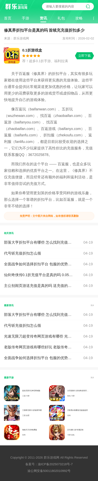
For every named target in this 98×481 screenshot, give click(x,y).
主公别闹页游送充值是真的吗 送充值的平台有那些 (39, 286)
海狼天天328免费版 (29, 430)
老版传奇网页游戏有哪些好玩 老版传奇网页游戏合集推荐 (39, 347)
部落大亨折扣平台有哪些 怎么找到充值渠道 (39, 242)
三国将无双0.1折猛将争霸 (32, 410)
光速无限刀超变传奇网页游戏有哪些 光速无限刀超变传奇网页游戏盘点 (39, 336)
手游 (25, 18)
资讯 (43, 18)
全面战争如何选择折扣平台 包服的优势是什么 (39, 264)
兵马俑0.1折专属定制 (75, 430)
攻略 (79, 18)
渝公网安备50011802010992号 (49, 471)
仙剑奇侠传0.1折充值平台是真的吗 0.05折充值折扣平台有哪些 (39, 275)
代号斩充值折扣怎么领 (22, 253)
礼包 (61, 18)
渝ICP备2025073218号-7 (55, 464)
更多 (92, 305)
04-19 (88, 242)
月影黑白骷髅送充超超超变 (77, 410)
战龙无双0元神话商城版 (31, 391)
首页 (7, 18)
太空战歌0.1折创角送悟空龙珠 (78, 391)
